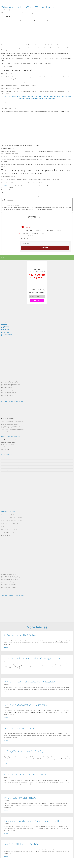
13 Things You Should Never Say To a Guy (9, 529)
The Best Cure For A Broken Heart (8, 535)
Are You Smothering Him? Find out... (8, 458)
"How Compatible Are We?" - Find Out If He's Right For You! (13, 461)
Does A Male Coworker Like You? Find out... (10, 385)
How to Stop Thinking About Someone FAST (10, 424)
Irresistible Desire (5, 332)
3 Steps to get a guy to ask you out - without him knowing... (13, 421)
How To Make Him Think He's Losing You (9, 382)
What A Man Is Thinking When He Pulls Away (10, 532)
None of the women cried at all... (13, 205)
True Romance (4, 335)
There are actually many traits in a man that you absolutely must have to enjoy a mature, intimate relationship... (29, 209)
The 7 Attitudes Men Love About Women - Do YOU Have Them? (34, 821)
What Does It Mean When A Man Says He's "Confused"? (12, 426)
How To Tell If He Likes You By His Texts (22, 844)
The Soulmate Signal (5, 327)
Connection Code (5, 329)
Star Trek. (8, 204)
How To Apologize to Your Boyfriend (8, 470)
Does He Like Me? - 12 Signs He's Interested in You (11, 423)
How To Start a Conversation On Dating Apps (10, 467)
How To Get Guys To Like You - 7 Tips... (9, 431)
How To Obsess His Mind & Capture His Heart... (11, 323)
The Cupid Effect (5, 326)
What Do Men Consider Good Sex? (8, 389)
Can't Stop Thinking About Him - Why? (9, 381)
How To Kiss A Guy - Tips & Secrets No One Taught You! (12, 464)
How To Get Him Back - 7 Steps (7, 427)
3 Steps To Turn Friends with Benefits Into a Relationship (12, 429)
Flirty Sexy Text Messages (6, 387)
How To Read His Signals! (6, 334)
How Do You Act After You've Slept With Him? (10, 384)
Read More (6, 647)
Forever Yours (4, 331)
